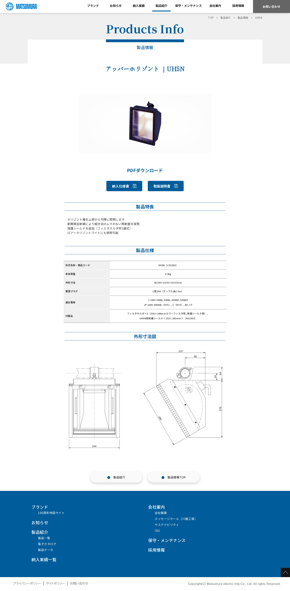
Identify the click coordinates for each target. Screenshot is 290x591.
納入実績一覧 (43, 559)
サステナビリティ (167, 524)
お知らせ (39, 522)
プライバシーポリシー (27, 583)
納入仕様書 (120, 186)
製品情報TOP (176, 477)
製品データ (45, 550)
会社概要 (161, 512)
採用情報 (156, 550)
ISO (157, 530)
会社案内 (156, 507)
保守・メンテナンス (167, 540)
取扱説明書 (162, 186)
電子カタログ (47, 544)
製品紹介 (119, 477)
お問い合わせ (271, 6)
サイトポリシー (55, 583)
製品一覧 (44, 538)
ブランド (39, 507)
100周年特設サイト (51, 512)
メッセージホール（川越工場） (176, 518)
